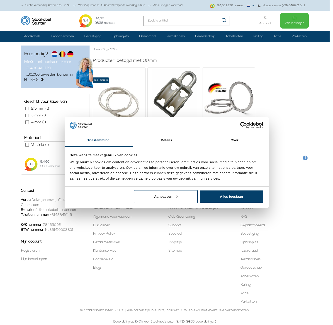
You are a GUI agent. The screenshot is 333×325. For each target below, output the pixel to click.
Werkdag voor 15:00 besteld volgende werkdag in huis (109, 5)
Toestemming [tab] (99, 140)
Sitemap (175, 251)
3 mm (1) (27, 115)
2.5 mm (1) (27, 108)
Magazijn (175, 242)
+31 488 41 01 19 (37, 68)
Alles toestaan (231, 196)
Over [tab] (234, 140)
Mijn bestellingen (34, 259)
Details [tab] (166, 140)
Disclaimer (101, 225)
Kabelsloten (234, 36)
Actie (277, 36)
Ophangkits (120, 36)
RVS (244, 217)
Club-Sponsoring (181, 217)
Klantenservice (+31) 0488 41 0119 (281, 5)
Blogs (97, 268)
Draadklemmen (62, 36)
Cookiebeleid (103, 259)
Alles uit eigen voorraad (165, 5)
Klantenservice (105, 251)
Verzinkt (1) (27, 145)
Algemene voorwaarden (112, 217)
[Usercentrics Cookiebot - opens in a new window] (243, 125)
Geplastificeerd (253, 225)
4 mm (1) (27, 122)
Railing (258, 36)
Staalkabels (32, 36)
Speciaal (175, 234)
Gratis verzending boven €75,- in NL (45, 5)
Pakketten (299, 36)
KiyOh (139, 321)
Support (175, 225)
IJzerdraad (147, 36)
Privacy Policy (104, 234)
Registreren (30, 251)
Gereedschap (205, 36)
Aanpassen (166, 196)
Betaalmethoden (106, 242)
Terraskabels (175, 36)
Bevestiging (92, 36)
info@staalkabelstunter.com (47, 62)
